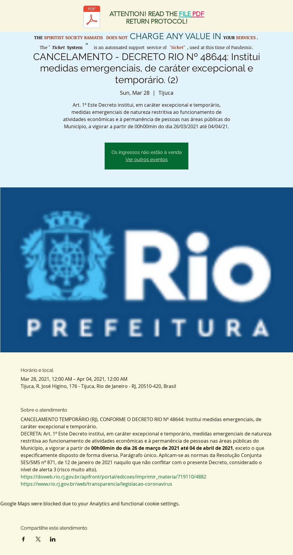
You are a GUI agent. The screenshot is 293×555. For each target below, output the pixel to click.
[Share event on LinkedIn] (53, 539)
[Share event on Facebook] (23, 539)
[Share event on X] (38, 539)
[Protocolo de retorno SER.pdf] (91, 18)
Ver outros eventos (147, 159)
